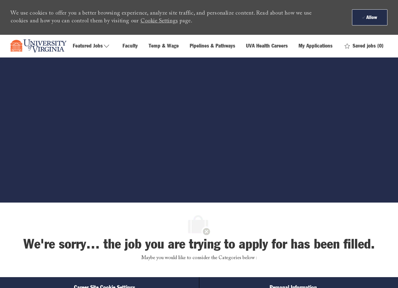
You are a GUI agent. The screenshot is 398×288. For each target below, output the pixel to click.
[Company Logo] (39, 46)
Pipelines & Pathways (212, 46)
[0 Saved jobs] (364, 46)
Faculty (130, 46)
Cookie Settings (159, 21)
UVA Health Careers (267, 46)
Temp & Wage (164, 46)
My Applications (315, 46)
